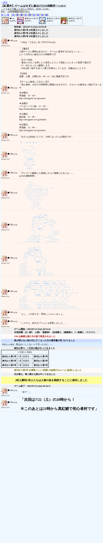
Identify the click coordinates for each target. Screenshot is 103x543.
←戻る (4, 2)
